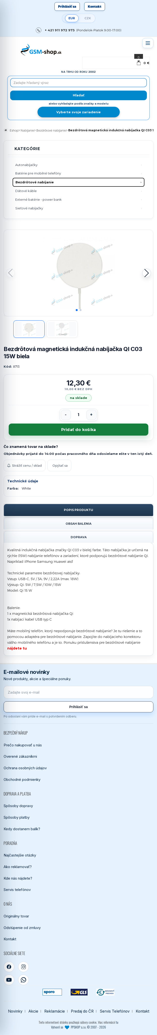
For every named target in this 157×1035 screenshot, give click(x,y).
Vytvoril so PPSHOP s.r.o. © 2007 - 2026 (78, 1027)
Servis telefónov (17, 889)
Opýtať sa (60, 465)
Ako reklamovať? (18, 866)
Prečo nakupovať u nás (23, 745)
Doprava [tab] (79, 537)
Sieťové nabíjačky (29, 208)
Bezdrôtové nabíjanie (34, 182)
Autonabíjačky (26, 165)
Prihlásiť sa (67, 6)
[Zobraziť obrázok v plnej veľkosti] (78, 273)
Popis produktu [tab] (78, 510)
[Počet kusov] (78, 415)
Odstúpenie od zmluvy (22, 927)
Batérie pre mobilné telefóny (38, 173)
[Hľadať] (78, 95)
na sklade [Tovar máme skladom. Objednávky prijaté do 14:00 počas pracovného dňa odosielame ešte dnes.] (78, 398)
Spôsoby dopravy (18, 805)
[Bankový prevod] (105, 992)
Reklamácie (54, 1011)
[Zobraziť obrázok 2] (62, 329)
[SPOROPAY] (52, 992)
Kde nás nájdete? (18, 878)
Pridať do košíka (78, 429)
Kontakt (94, 6)
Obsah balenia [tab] (78, 523)
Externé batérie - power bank (38, 199)
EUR (71, 18)
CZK (87, 18)
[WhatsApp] (23, 980)
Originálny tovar (16, 916)
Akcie (33, 1011)
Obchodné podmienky (22, 779)
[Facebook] (9, 967)
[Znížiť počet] (66, 415)
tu (117, 1022)
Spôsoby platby (17, 817)
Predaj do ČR (82, 1011)
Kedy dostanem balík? (22, 829)
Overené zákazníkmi (20, 756)
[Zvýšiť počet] (91, 415)
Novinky (15, 1011)
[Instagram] (23, 967)
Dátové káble (26, 191)
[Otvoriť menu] (147, 43)
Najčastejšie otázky (20, 855)
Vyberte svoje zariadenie (78, 112)
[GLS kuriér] (79, 992)
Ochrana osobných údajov (25, 768)
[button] (146, 273)
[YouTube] (9, 980)
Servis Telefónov (115, 1011)
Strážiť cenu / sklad (24, 465)
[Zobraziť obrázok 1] (29, 329)
